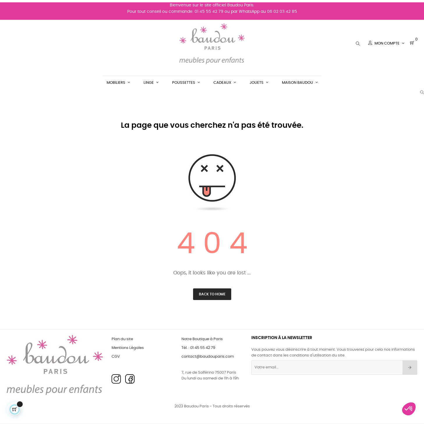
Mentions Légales (128, 348)
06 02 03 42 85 (282, 9)
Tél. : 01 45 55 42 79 (198, 348)
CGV (116, 357)
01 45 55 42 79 (209, 9)
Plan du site (122, 339)
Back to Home (212, 294)
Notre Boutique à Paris (202, 339)
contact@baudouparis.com (207, 357)
